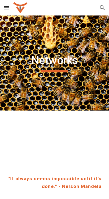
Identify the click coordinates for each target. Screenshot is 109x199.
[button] (6, 7)
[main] (54, 63)
